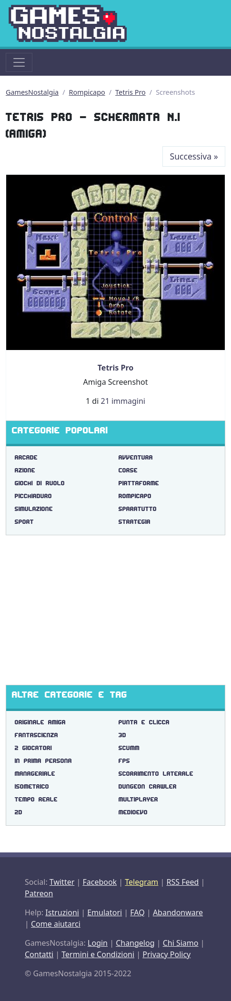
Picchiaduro (33, 496)
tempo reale (36, 799)
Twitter (62, 882)
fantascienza (36, 735)
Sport (24, 521)
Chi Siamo (181, 943)
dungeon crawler (148, 786)
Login (98, 943)
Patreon (39, 893)
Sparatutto (138, 508)
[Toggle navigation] (19, 62)
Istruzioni (62, 912)
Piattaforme (139, 483)
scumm (129, 747)
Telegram (141, 882)
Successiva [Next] (194, 156)
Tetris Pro (130, 92)
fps (124, 760)
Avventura (136, 457)
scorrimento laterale (156, 773)
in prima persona (43, 760)
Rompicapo (87, 92)
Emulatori (104, 912)
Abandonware (178, 912)
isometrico (32, 786)
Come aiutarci (55, 924)
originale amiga (40, 722)
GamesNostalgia (32, 92)
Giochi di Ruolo (40, 483)
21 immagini (122, 401)
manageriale (35, 773)
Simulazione (34, 508)
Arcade (26, 457)
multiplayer (138, 799)
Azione (25, 470)
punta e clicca (144, 722)
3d (122, 735)
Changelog (135, 943)
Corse (128, 470)
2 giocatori (33, 747)
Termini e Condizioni (97, 954)
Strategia (135, 521)
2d (18, 812)
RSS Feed (182, 882)
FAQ (137, 912)
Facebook (99, 882)
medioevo (133, 812)
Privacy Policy (166, 954)
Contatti (39, 954)
